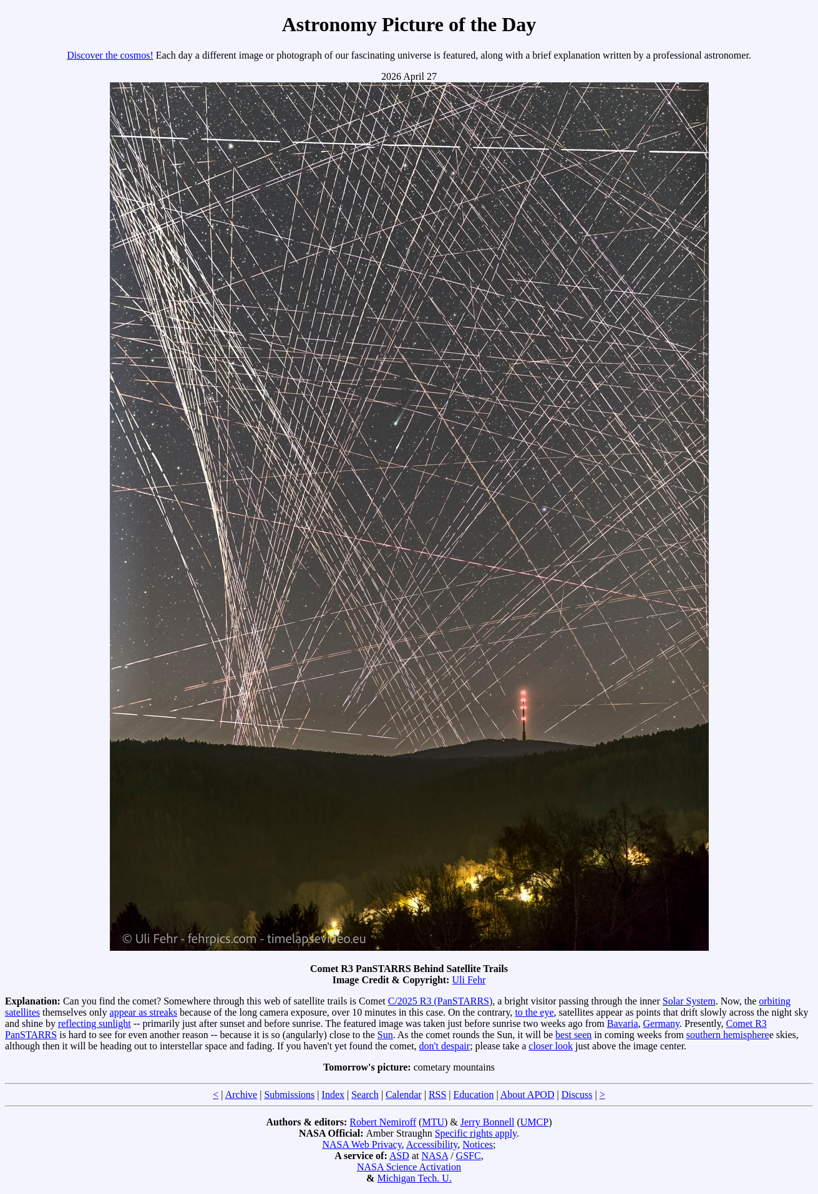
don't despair (444, 1046)
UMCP (534, 1122)
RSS (437, 1094)
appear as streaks (143, 1012)
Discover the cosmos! (110, 55)
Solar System (689, 1001)
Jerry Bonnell (487, 1122)
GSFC (468, 1155)
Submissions (289, 1094)
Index (333, 1094)
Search (365, 1094)
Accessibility (432, 1144)
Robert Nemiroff (382, 1122)
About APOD (527, 1094)
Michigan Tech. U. (414, 1178)
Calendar (404, 1094)
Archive (241, 1094)
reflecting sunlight (94, 1023)
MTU (433, 1122)
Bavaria (622, 1023)
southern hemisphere (727, 1034)
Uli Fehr (468, 980)
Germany (661, 1023)
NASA (434, 1155)
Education (474, 1094)
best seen (573, 1034)
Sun (385, 1034)
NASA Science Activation (409, 1167)
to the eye (534, 1012)
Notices (477, 1144)
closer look (550, 1046)
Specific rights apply (476, 1133)
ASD (399, 1155)
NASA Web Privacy (361, 1144)
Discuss (577, 1094)
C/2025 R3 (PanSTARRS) (440, 1001)
